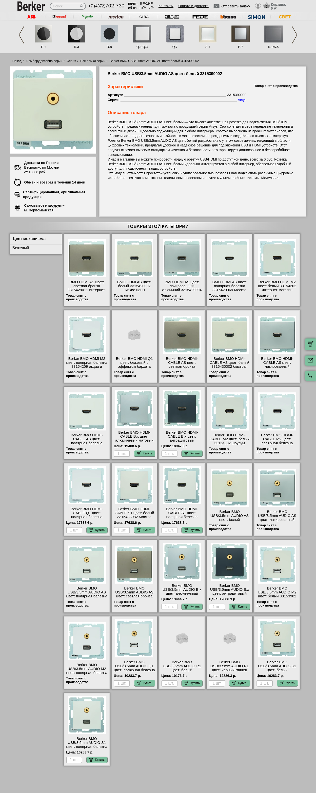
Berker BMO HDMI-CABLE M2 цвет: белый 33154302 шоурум (230, 439)
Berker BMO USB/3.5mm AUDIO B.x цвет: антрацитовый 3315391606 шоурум (229, 591)
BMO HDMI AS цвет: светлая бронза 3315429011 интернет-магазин (87, 288)
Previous (21, 35)
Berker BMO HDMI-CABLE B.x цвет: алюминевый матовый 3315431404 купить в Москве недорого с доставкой (134, 442)
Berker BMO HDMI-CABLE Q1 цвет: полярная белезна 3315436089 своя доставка (87, 517)
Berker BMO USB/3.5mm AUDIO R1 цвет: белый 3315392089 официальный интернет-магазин (182, 672)
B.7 (240, 47)
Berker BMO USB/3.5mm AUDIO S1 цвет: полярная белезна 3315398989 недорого (86, 744)
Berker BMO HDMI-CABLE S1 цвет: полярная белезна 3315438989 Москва (182, 515)
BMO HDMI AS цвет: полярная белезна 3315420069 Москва (229, 286)
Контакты (165, 6)
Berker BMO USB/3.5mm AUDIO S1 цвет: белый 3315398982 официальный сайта (277, 670)
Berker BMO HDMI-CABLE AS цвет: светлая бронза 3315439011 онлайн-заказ (182, 366)
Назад (16, 61)
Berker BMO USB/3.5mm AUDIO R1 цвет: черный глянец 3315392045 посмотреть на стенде (229, 670)
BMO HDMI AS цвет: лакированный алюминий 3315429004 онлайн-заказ (182, 288)
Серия (71, 61)
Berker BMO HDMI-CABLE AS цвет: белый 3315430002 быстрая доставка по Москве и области (229, 366)
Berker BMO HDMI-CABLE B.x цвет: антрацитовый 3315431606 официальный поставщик (182, 442)
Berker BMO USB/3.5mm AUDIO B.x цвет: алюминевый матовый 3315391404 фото (181, 593)
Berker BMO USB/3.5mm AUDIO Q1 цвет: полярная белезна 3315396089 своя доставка (134, 670)
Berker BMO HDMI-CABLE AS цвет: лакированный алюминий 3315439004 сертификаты (277, 366)
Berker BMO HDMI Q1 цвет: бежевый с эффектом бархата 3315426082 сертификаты (134, 366)
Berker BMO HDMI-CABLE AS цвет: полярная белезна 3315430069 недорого (86, 441)
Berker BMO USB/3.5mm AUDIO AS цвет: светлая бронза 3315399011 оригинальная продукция (134, 598)
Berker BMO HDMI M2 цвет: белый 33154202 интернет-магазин (277, 286)
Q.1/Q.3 (142, 47)
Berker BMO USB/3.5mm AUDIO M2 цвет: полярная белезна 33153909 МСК (86, 671)
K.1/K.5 (273, 47)
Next (294, 35)
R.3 (76, 47)
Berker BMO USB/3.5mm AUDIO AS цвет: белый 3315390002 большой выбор (229, 519)
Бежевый (20, 248)
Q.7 (175, 47)
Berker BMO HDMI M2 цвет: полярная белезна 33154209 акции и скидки (86, 364)
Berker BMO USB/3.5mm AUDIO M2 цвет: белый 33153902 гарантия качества (277, 594)
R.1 (43, 47)
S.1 (207, 47)
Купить (144, 453)
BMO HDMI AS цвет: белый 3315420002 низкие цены (134, 286)
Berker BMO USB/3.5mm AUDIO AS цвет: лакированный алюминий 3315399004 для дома (277, 519)
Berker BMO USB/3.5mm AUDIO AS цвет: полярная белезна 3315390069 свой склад (86, 594)
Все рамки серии (92, 61)
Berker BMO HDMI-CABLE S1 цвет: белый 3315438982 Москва (134, 513)
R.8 (109, 47)
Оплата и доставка (193, 6)
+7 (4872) (106, 6)
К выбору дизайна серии (44, 61)
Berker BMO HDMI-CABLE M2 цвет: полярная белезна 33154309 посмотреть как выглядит (277, 443)
